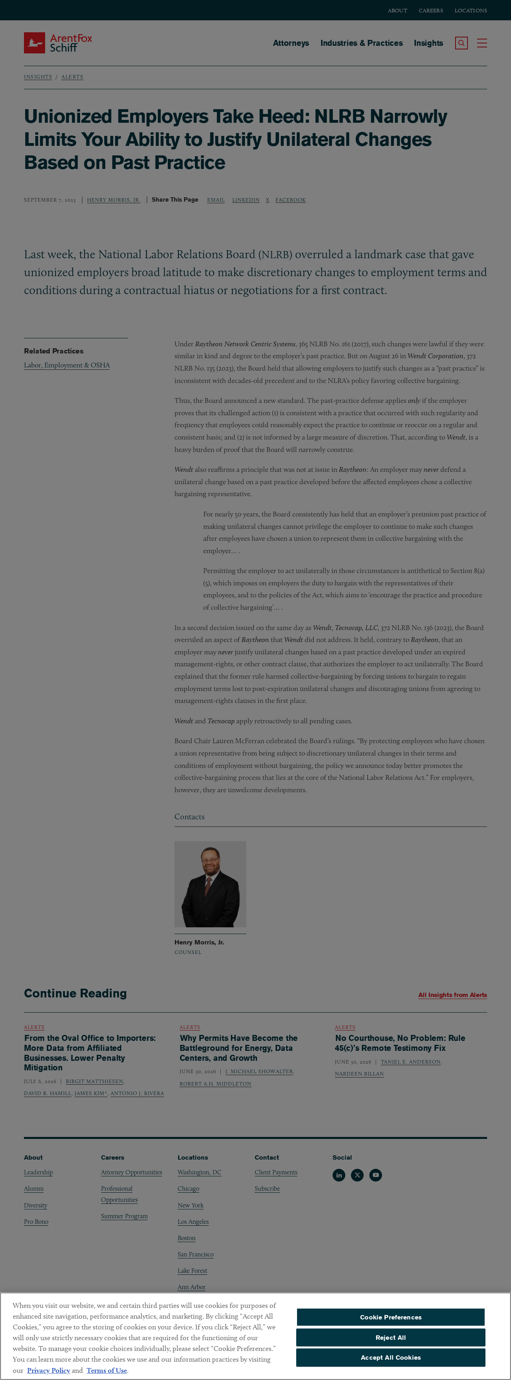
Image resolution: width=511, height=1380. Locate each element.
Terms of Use (107, 1375)
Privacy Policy (48, 1375)
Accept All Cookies (391, 1362)
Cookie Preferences (391, 1321)
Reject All (391, 1342)
